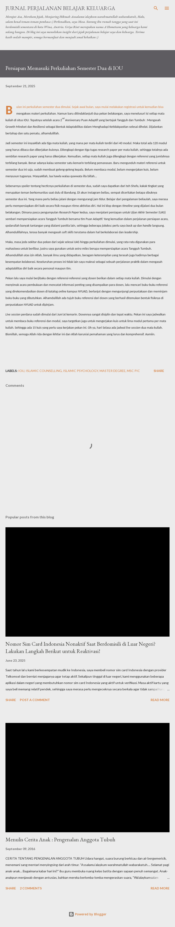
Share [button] (159, 371)
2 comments (31, 888)
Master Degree (113, 371)
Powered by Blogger (87, 914)
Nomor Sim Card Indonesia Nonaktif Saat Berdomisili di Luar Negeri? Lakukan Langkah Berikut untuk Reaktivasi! (80, 647)
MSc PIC (133, 371)
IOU (21, 371)
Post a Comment (35, 700)
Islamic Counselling (44, 371)
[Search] (156, 8)
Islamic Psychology (80, 371)
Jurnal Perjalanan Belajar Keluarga (60, 8)
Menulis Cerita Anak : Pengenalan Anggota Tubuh (60, 839)
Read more (160, 700)
